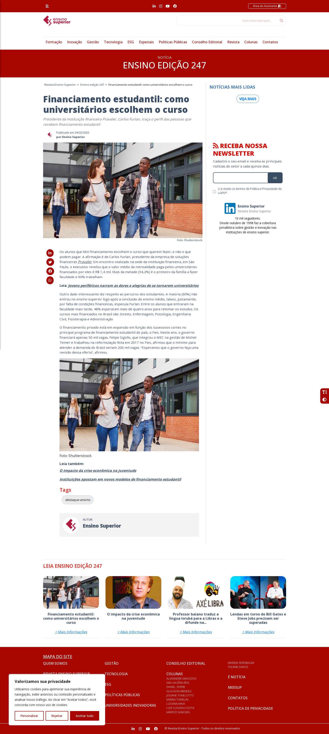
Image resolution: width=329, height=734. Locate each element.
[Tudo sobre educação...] (226, 20)
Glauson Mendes (179, 691)
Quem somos (55, 663)
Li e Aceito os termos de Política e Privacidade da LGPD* (249, 191)
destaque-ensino (77, 500)
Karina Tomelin (177, 699)
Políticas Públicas (173, 42)
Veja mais (247, 98)
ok (275, 177)
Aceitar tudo (84, 716)
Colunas (251, 42)
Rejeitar (56, 716)
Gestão (93, 42)
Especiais (146, 42)
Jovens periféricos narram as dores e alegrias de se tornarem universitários (133, 285)
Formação (54, 42)
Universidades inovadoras (130, 705)
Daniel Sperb (175, 687)
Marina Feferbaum (241, 663)
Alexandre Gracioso (181, 678)
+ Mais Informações (71, 631)
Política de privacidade (250, 708)
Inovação (74, 42)
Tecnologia (113, 42)
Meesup (235, 687)
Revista (233, 42)
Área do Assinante (267, 6)
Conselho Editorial (207, 42)
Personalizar (29, 716)
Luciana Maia (175, 704)
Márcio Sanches (178, 712)
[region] (57, 699)
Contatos (270, 42)
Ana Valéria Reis (177, 683)
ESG (130, 42)
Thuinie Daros (238, 667)
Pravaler (85, 261)
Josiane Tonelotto (180, 695)
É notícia (236, 677)
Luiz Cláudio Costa (180, 708)
